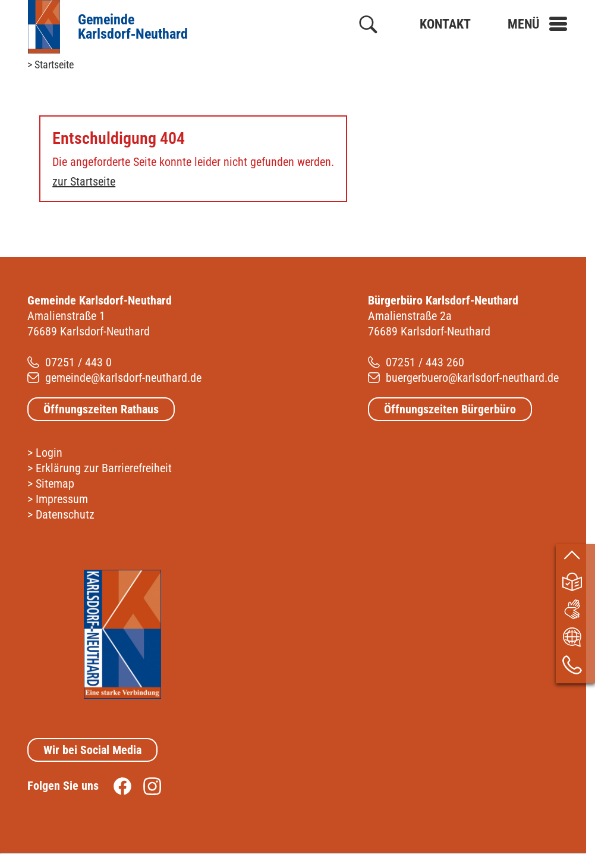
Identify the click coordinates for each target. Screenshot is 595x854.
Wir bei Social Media (92, 750)
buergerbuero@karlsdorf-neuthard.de (472, 378)
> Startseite (50, 64)
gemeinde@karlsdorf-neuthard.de (123, 378)
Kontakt (445, 24)
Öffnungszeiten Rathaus (101, 409)
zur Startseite (83, 181)
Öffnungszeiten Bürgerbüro (450, 409)
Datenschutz (65, 514)
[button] (537, 24)
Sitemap (55, 483)
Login (49, 452)
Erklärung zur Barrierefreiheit (104, 468)
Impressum (62, 499)
